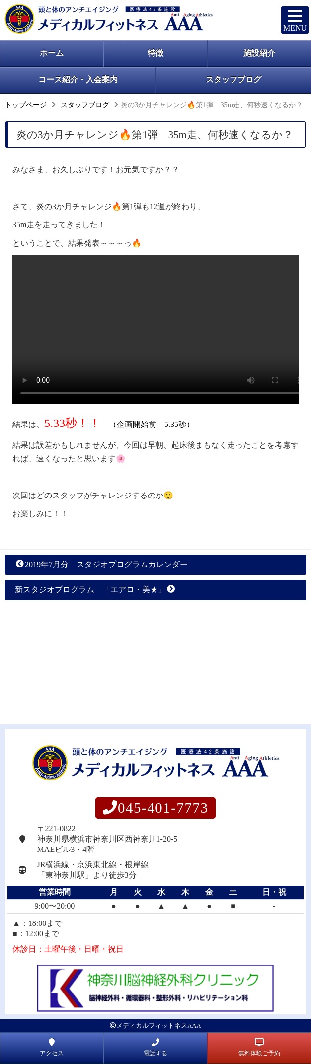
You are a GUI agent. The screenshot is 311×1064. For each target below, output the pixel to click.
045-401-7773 (156, 808)
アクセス (52, 1047)
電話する (155, 1047)
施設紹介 (259, 53)
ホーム (52, 53)
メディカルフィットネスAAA (158, 1025)
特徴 (155, 53)
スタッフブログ (233, 79)
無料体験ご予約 (259, 1047)
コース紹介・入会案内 (78, 79)
